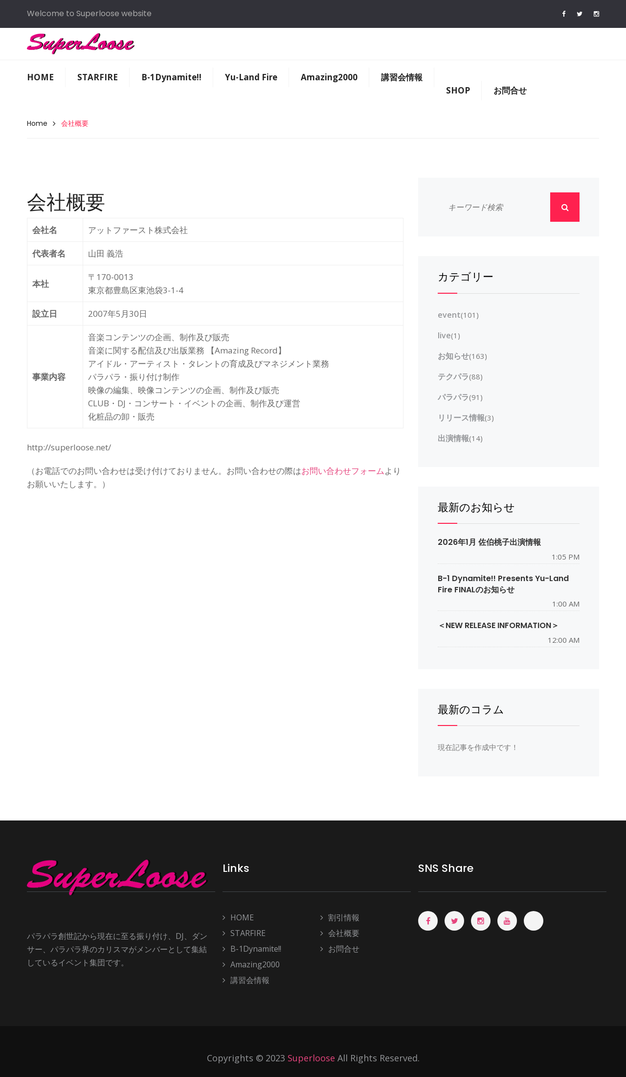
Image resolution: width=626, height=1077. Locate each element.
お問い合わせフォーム (342, 470)
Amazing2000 (329, 77)
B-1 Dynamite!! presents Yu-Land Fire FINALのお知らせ (503, 584)
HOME (40, 77)
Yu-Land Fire (251, 77)
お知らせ (453, 356)
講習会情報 (402, 77)
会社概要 (339, 933)
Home (37, 123)
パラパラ (453, 397)
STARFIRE (97, 77)
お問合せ (510, 90)
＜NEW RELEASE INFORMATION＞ (498, 625)
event (449, 314)
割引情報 (339, 917)
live (444, 335)
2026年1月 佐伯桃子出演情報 (489, 542)
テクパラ (453, 376)
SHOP (458, 90)
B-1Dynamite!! (171, 77)
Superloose (311, 1058)
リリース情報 (461, 417)
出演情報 (453, 438)
